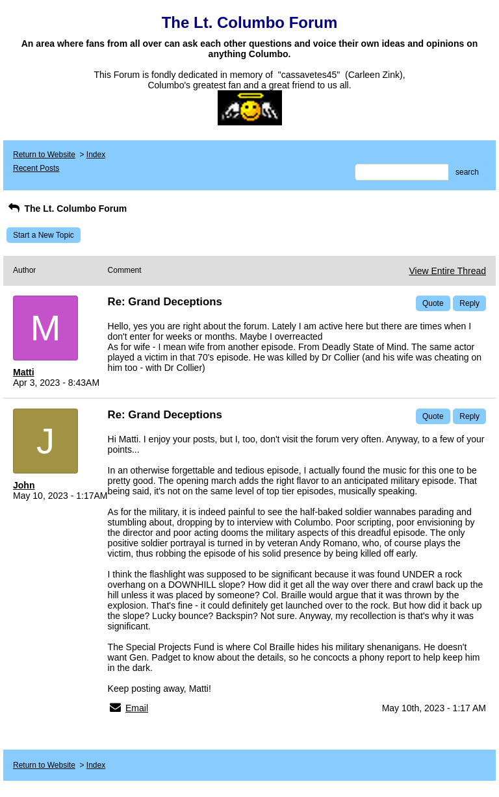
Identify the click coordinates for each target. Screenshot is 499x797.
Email (136, 708)
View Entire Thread (447, 271)
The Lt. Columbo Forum (66, 208)
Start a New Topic (43, 235)
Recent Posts (36, 168)
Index (95, 154)
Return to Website (44, 154)
